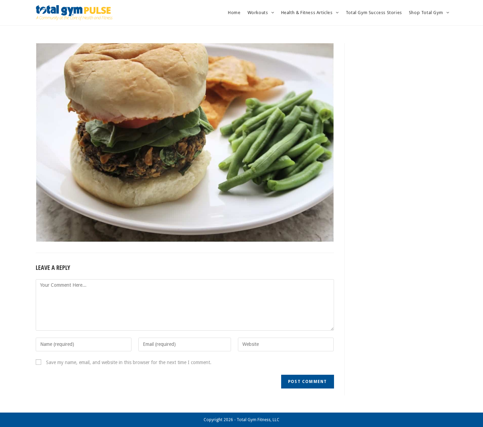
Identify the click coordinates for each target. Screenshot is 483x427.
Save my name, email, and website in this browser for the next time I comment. (128, 362)
